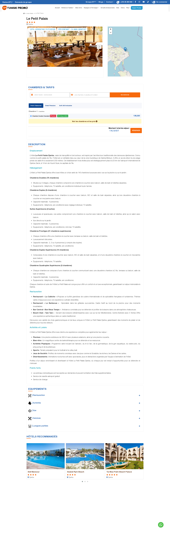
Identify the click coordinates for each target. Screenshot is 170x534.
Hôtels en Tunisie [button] (67, 8)
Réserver (136, 130)
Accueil (57, 8)
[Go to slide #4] (66, 71)
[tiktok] (148, 2)
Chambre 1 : (36, 111)
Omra (123, 8)
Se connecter (160, 2)
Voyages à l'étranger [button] (91, 8)
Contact (109, 2)
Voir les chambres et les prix (84, 121)
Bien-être (78, 8)
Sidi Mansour (34, 471)
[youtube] (144, 2)
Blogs (101, 2)
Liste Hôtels (29, 13)
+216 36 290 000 (124, 2)
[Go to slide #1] (32, 71)
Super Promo (136, 8)
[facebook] (136, 2)
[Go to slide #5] (78, 71)
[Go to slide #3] (55, 71)
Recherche (124, 94)
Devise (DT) (7, 2)
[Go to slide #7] (100, 71)
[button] (125, 49)
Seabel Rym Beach (76, 471)
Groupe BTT (91, 2)
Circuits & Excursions (108, 8)
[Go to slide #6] (89, 71)
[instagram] (140, 2)
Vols (117, 8)
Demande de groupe (23, 2)
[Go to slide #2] (44, 71)
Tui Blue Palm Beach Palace (121, 471)
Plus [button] (127, 8)
